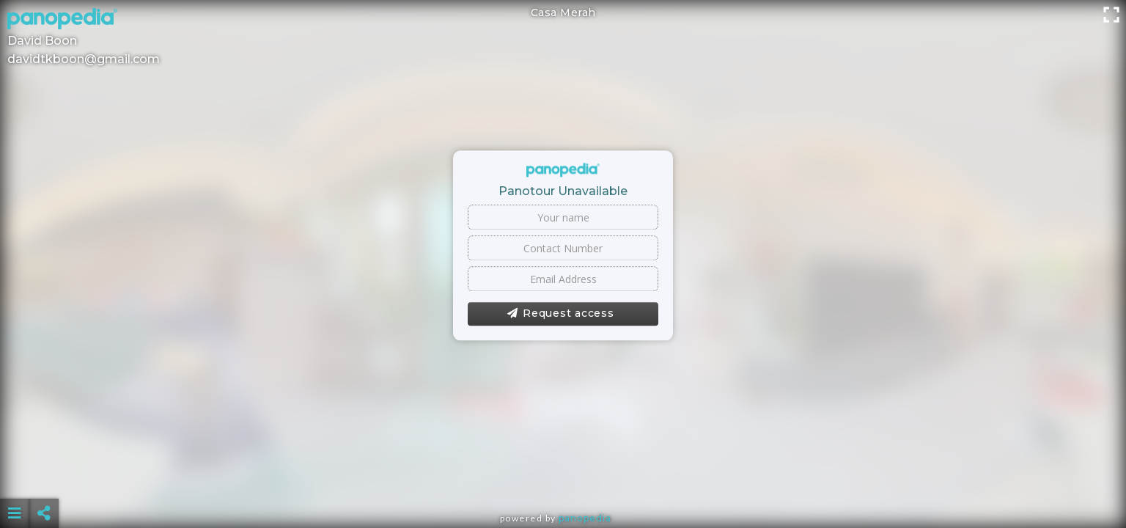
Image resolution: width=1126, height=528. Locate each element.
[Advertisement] (563, 477)
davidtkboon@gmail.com (83, 59)
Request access (560, 313)
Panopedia (585, 518)
